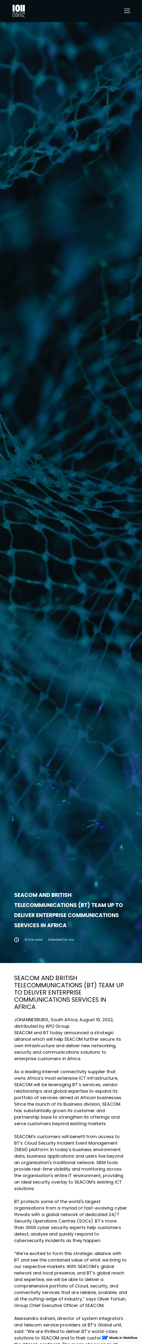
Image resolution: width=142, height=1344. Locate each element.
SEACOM (23, 1033)
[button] (126, 11)
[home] (18, 11)
